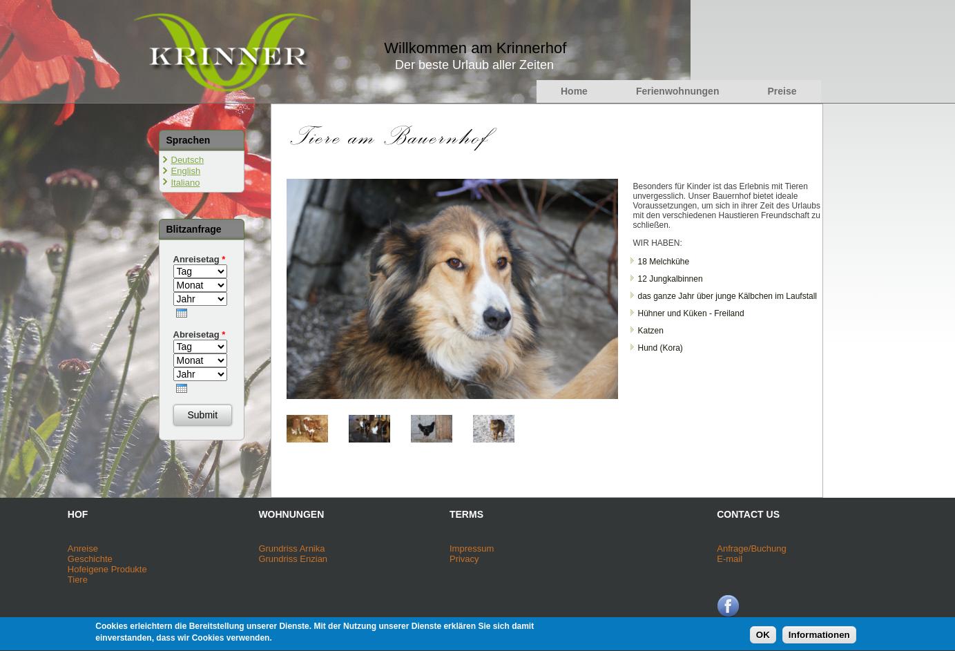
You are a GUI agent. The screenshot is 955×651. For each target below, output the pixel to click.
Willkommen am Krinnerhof (475, 48)
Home (574, 91)
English (186, 171)
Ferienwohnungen (678, 91)
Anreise (83, 548)
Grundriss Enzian (292, 559)
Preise (781, 91)
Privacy (464, 559)
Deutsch (187, 160)
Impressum (472, 548)
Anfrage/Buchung (751, 548)
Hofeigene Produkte (107, 569)
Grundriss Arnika (291, 548)
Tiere (78, 579)
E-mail (729, 559)
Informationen (819, 637)
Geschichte (90, 559)
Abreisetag (199, 334)
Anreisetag (199, 259)
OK (763, 637)
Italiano (185, 182)
